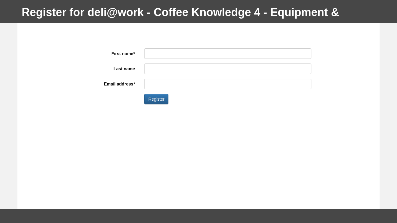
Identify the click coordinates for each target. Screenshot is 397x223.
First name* (123, 53)
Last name (124, 68)
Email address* (119, 83)
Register (156, 99)
